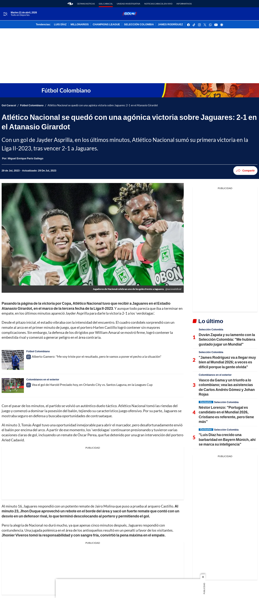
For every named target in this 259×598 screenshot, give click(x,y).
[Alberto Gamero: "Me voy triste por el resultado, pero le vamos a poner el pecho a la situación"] (13, 360)
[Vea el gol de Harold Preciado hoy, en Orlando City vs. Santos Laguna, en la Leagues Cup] (13, 385)
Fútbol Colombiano (32, 105)
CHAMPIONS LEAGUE (106, 24)
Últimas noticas (86, 4)
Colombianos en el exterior (42, 379)
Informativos (184, 4)
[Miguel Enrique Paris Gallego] (25, 158)
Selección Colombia (211, 329)
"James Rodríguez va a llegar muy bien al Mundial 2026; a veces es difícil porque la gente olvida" (227, 362)
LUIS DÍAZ (60, 24)
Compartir (245, 170)
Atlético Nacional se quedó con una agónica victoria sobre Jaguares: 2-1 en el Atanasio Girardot (103, 105)
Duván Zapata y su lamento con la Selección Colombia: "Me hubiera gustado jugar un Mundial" (227, 339)
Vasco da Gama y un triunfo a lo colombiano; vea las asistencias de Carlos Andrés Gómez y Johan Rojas (227, 387)
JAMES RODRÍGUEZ (170, 24)
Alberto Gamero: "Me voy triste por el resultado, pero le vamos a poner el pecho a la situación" (96, 356)
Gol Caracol (106, 4)
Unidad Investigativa (128, 4)
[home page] (70, 3)
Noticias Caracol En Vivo (158, 4)
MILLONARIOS (80, 24)
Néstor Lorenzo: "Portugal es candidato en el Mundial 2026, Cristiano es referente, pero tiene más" (226, 414)
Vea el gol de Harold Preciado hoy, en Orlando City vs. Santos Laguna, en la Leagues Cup (92, 384)
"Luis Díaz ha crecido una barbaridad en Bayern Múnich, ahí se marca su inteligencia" (227, 439)
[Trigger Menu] (5, 14)
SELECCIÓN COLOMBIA (139, 24)
